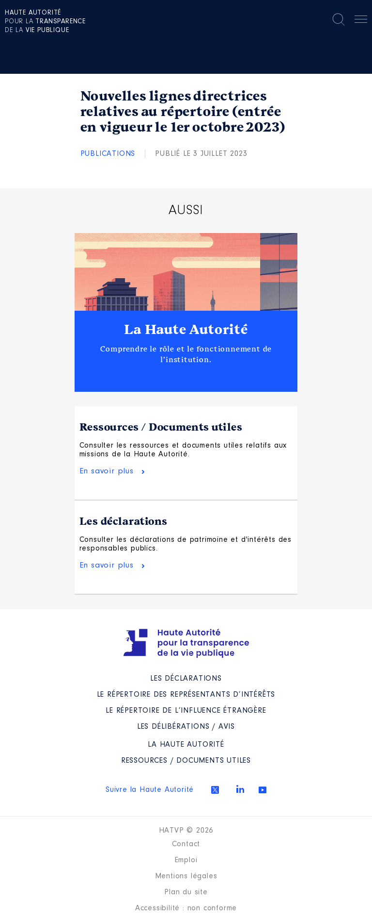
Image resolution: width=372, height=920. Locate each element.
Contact (186, 844)
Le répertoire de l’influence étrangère (186, 711)
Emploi (186, 860)
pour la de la (45, 22)
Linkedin (240, 789)
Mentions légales (186, 876)
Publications (108, 154)
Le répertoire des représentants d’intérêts (186, 695)
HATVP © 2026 (186, 831)
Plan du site (186, 892)
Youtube (262, 790)
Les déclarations (123, 521)
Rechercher (338, 19)
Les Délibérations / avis (186, 727)
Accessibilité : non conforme (186, 908)
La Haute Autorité (186, 329)
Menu (361, 21)
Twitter (215, 790)
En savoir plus (106, 471)
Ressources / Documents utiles (161, 427)
